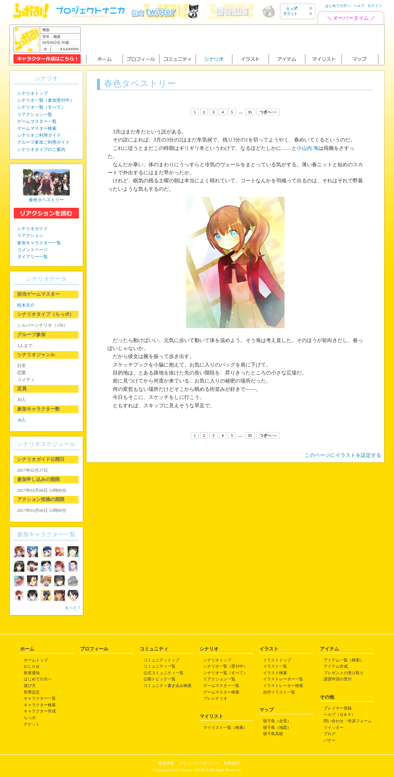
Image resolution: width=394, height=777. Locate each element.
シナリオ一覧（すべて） (41, 107)
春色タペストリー (46, 199)
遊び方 (30, 685)
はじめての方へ (338, 6)
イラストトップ (277, 660)
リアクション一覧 (34, 114)
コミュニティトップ (161, 660)
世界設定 (32, 692)
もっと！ (73, 607)
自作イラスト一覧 (279, 692)
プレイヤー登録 (338, 708)
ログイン (374, 6)
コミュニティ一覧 (159, 666)
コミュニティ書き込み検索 (167, 685)
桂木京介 (26, 305)
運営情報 (166, 763)
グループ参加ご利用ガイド (43, 142)
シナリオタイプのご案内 (41, 149)
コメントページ (32, 249)
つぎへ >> (268, 112)
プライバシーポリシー (199, 763)
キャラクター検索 (40, 705)
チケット (32, 724)
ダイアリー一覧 (32, 256)
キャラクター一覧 (40, 698)
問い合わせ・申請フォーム (348, 721)
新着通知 (32, 673)
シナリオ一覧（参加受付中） (45, 100)
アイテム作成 (336, 666)
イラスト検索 (275, 673)
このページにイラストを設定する (343, 455)
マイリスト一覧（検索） (225, 727)
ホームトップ (36, 660)
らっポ (30, 717)
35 (250, 112)
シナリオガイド (32, 228)
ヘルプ (359, 6)
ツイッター (334, 727)
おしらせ (32, 666)
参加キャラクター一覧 (39, 242)
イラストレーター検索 (283, 685)
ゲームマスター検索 (37, 128)
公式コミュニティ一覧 (163, 673)
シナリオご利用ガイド (39, 135)
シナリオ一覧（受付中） (225, 666)
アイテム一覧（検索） (344, 660)
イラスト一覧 (275, 666)
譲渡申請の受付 (338, 679)
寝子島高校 (273, 733)
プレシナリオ (215, 698)
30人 (21, 420)
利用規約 (232, 763)
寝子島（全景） (277, 721)
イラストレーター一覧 (283, 679)
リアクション (30, 235)
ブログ (330, 733)
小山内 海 (307, 148)
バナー (330, 740)
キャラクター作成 (40, 711)
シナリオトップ (32, 93)
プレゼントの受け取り (344, 673)
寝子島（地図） (277, 727)
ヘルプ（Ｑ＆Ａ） (339, 714)
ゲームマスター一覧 (37, 121)
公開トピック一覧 (159, 679)
